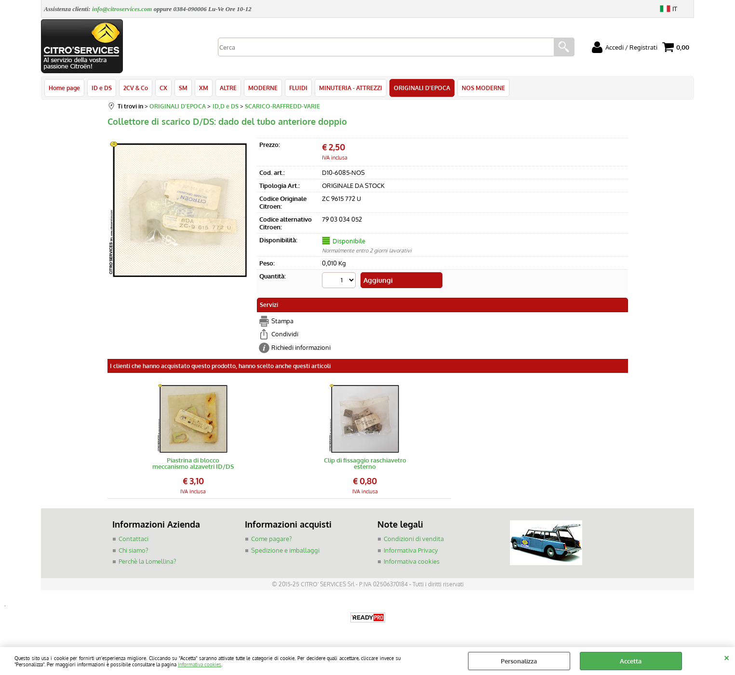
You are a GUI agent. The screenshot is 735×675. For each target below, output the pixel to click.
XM (203, 88)
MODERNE (263, 88)
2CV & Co (135, 88)
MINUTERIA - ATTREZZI (350, 88)
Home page (64, 88)
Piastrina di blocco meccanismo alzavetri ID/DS (193, 463)
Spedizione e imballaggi (285, 550)
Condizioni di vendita (414, 539)
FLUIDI (298, 88)
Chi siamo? (133, 550)
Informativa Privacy (411, 550)
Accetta (630, 661)
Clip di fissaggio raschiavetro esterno (365, 463)
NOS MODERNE (483, 88)
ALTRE (228, 88)
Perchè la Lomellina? (147, 561)
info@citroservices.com (122, 9)
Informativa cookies (199, 664)
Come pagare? (271, 539)
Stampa (282, 321)
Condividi (284, 334)
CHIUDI (726, 657)
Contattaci (133, 539)
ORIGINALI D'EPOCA (422, 88)
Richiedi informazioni (301, 347)
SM (183, 88)
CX (163, 88)
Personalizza (519, 661)
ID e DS (102, 88)
